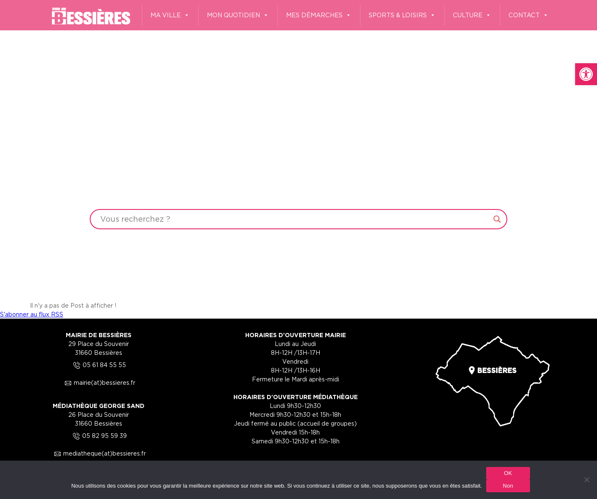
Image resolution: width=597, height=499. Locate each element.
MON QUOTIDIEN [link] (238, 15)
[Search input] (295, 219)
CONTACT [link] (529, 15)
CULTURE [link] (472, 15)
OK (508, 473)
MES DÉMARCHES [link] (318, 15)
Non (508, 486)
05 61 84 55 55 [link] (98, 365)
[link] (586, 74)
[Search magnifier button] (497, 219)
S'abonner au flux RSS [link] (31, 314)
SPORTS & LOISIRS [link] (402, 15)
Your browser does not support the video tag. (298, 149)
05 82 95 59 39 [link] (98, 435)
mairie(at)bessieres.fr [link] (98, 382)
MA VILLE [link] (170, 15)
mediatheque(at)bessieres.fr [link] (98, 453)
